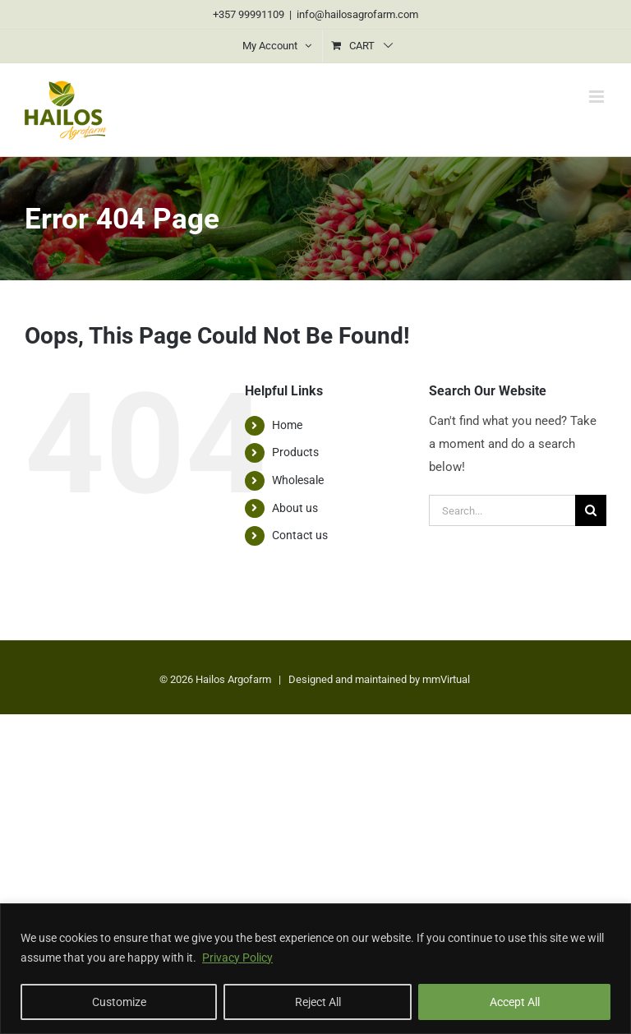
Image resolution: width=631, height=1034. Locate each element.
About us (295, 508)
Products (295, 452)
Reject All (318, 1002)
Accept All (515, 1002)
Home (287, 425)
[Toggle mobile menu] (597, 96)
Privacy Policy (237, 957)
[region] (315, 968)
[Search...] (502, 510)
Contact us (300, 535)
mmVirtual (446, 679)
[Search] (590, 510)
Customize (119, 1002)
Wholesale (298, 480)
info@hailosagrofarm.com (357, 14)
